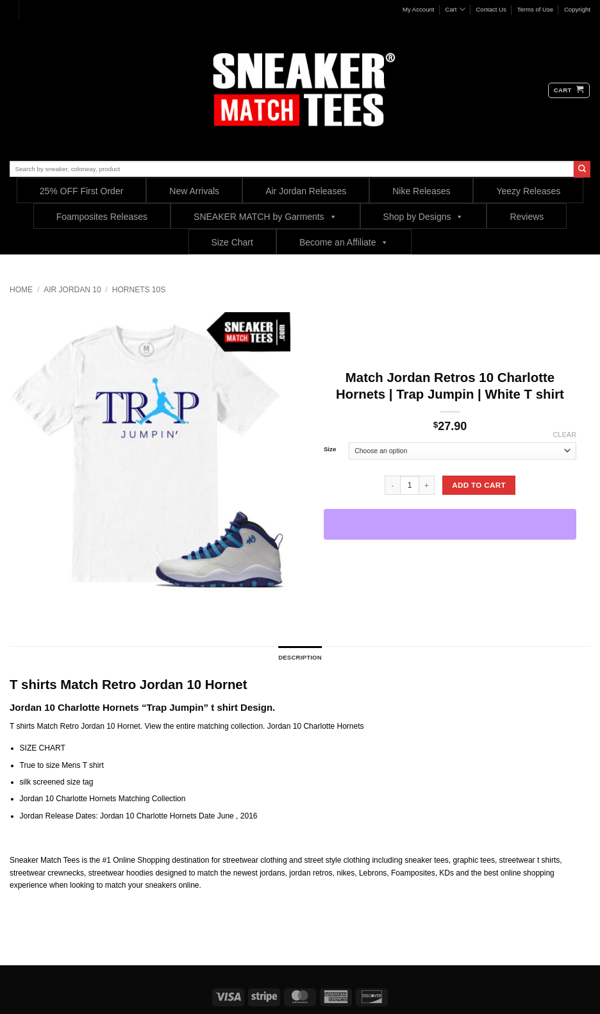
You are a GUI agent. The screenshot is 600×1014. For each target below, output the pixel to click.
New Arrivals (194, 191)
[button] (569, 90)
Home (21, 289)
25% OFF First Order (82, 191)
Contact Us (491, 9)
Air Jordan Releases (305, 191)
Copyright (577, 9)
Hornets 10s (138, 289)
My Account (419, 9)
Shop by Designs (423, 216)
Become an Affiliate (344, 241)
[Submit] (582, 169)
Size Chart (232, 242)
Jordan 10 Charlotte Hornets (315, 726)
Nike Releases (421, 191)
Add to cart (479, 485)
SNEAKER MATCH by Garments (265, 216)
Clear (564, 434)
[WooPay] (450, 524)
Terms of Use (535, 9)
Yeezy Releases (528, 191)
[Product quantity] (409, 485)
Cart (455, 9)
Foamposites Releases (101, 217)
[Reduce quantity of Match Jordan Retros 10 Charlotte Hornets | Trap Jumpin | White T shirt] (392, 485)
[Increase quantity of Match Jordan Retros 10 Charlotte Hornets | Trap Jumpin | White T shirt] (427, 485)
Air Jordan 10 (72, 289)
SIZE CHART (42, 748)
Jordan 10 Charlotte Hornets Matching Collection (103, 798)
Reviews (527, 217)
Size (330, 449)
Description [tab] (300, 657)
